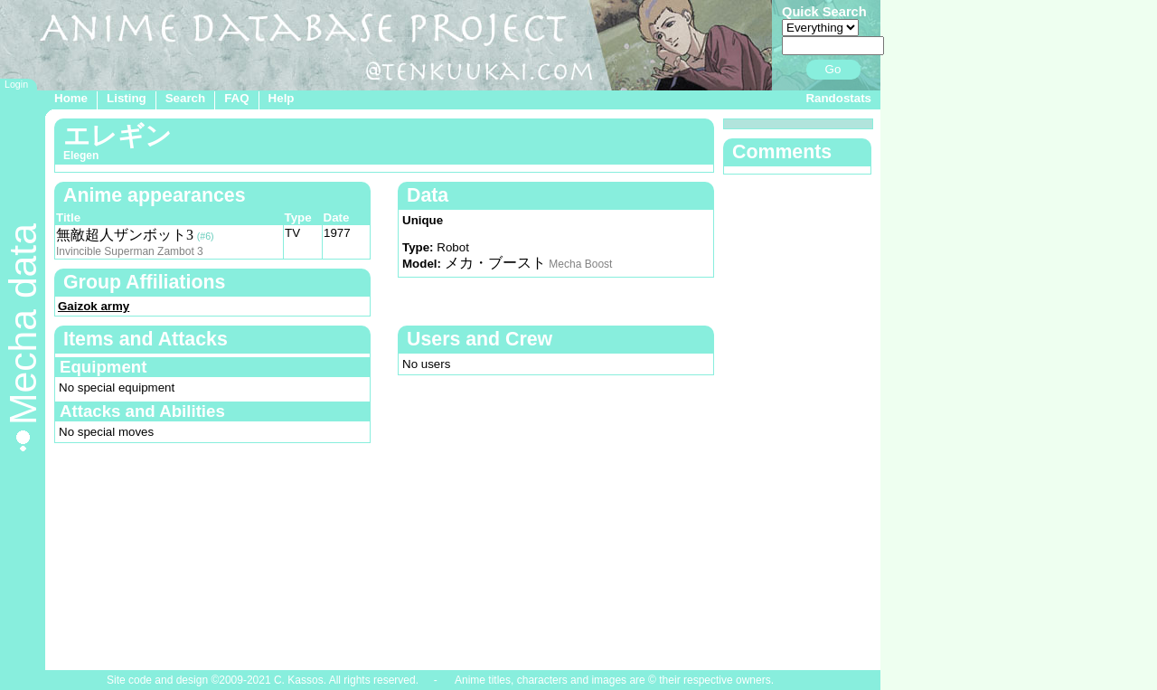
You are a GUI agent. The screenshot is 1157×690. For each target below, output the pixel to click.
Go (833, 69)
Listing (126, 98)
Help (281, 98)
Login (16, 84)
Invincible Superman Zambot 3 (129, 251)
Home (71, 98)
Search (185, 98)
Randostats (838, 98)
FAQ (236, 98)
